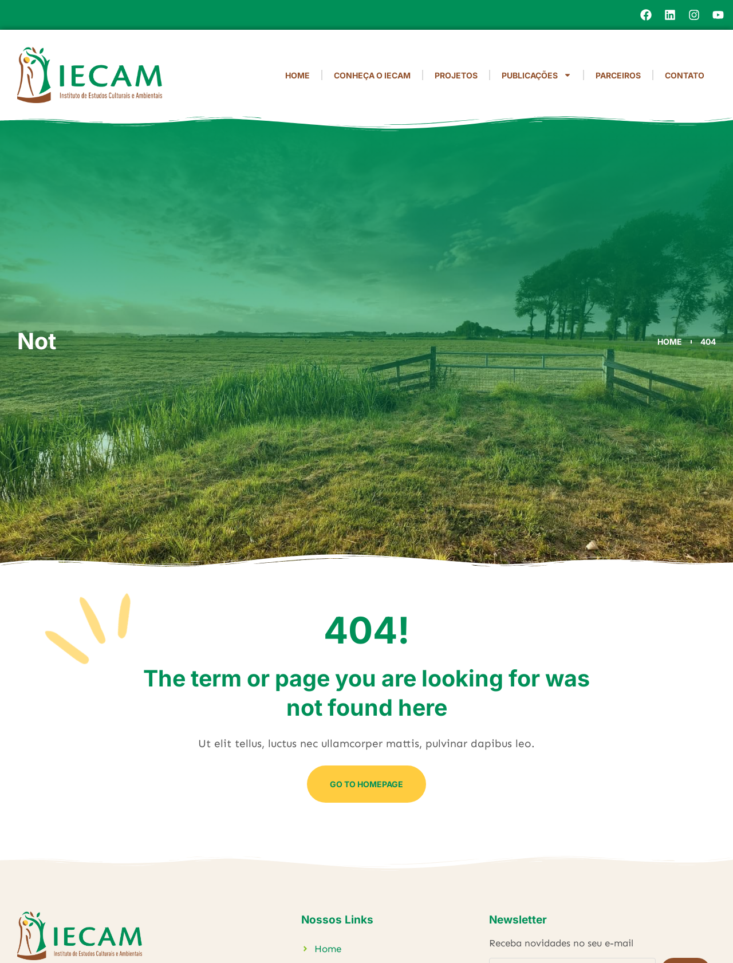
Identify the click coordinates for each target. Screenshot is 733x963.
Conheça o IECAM (372, 75)
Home (297, 75)
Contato (684, 75)
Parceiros (618, 75)
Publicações (537, 75)
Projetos (456, 75)
